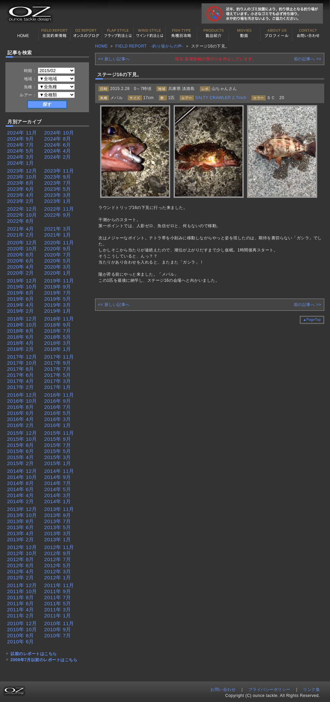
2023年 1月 (57, 201)
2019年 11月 (59, 280)
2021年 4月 (20, 229)
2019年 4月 (20, 305)
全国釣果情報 (54, 33)
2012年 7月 (57, 559)
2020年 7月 (57, 254)
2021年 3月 (57, 229)
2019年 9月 (57, 286)
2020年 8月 (20, 254)
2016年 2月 (20, 425)
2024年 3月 (20, 157)
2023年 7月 (57, 183)
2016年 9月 (57, 401)
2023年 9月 (57, 177)
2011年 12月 (22, 585)
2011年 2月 (20, 615)
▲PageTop (312, 320)
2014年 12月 (22, 471)
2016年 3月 (57, 419)
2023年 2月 (20, 201)
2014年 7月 (57, 483)
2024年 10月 (59, 132)
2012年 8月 (20, 559)
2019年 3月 (57, 305)
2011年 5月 (57, 603)
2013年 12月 (22, 509)
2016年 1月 (57, 425)
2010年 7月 (57, 635)
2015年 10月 (22, 439)
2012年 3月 (57, 571)
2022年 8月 (20, 221)
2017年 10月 (22, 363)
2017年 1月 (57, 387)
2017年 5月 (57, 375)
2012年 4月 (20, 571)
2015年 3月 (57, 457)
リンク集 (311, 689)
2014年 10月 (22, 477)
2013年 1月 (57, 539)
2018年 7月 (57, 331)
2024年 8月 (57, 139)
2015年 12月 (22, 433)
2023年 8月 (20, 183)
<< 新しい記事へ (114, 59)
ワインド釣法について (150, 33)
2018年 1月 (57, 349)
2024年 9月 (20, 139)
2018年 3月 (57, 343)
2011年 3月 (57, 609)
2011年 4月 (20, 609)
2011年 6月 (20, 603)
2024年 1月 (20, 163)
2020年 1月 (57, 273)
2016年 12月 (22, 395)
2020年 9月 (57, 248)
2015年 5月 (57, 451)
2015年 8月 (20, 445)
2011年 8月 (20, 597)
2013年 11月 (59, 509)
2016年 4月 (20, 419)
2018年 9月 (57, 325)
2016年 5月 (57, 413)
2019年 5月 (57, 299)
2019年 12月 (22, 280)
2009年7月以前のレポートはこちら (43, 660)
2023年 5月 (57, 189)
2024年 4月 (57, 151)
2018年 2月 (20, 349)
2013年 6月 (20, 527)
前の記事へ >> (307, 59)
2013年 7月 (57, 521)
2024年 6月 (57, 145)
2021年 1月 (57, 235)
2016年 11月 (59, 395)
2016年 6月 (20, 413)
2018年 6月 (20, 337)
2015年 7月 (57, 445)
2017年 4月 (20, 381)
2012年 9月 (57, 553)
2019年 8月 (20, 293)
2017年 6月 (20, 375)
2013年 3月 (57, 533)
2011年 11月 (59, 585)
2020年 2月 (20, 273)
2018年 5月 (57, 337)
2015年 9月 (57, 439)
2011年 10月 (22, 591)
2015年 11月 (59, 433)
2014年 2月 (20, 501)
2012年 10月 (22, 553)
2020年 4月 (20, 267)
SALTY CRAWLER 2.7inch (220, 97)
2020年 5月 (57, 261)
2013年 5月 (57, 527)
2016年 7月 (57, 407)
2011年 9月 (57, 591)
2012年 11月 (59, 547)
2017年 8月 (20, 369)
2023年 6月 (20, 189)
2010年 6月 (20, 641)
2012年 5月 (57, 565)
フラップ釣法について (118, 33)
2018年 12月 (22, 319)
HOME (23, 33)
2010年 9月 (57, 629)
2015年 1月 (57, 463)
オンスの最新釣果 (86, 33)
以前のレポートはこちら (33, 653)
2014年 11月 (59, 471)
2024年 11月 (22, 132)
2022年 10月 (22, 215)
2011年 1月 (57, 615)
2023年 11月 (59, 171)
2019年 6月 (20, 299)
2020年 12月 (22, 242)
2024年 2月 (57, 157)
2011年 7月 (57, 597)
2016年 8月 (20, 407)
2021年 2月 (20, 235)
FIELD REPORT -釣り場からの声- (149, 46)
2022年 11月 (59, 209)
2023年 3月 (57, 195)
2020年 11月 (59, 242)
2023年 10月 (22, 177)
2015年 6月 (20, 451)
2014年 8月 (20, 483)
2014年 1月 (57, 501)
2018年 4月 (20, 343)
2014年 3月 (57, 495)
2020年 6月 (20, 261)
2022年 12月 (22, 209)
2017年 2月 (20, 387)
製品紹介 (213, 33)
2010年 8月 (20, 635)
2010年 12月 (22, 623)
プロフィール (276, 33)
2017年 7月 (57, 369)
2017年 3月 (57, 381)
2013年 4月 (20, 533)
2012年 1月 (57, 577)
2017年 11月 (59, 357)
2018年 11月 (59, 319)
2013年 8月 (20, 521)
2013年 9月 (57, 515)
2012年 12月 (22, 547)
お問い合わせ (308, 33)
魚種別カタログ (181, 33)
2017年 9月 (57, 363)
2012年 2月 (20, 577)
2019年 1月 (57, 311)
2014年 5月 (57, 489)
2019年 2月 (20, 311)
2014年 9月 (57, 477)
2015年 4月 (20, 457)
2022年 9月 (57, 215)
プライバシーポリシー (269, 689)
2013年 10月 (22, 515)
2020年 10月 (22, 248)
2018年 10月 (22, 325)
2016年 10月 (22, 401)
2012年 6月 (20, 565)
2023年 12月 (22, 171)
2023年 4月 (20, 195)
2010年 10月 (22, 629)
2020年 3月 (57, 267)
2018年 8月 (20, 331)
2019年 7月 (57, 293)
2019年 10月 (22, 286)
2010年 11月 (59, 623)
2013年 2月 (20, 539)
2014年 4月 (20, 495)
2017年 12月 (22, 357)
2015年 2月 (20, 463)
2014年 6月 (20, 489)
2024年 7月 (20, 145)
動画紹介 (245, 33)
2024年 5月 (20, 151)
